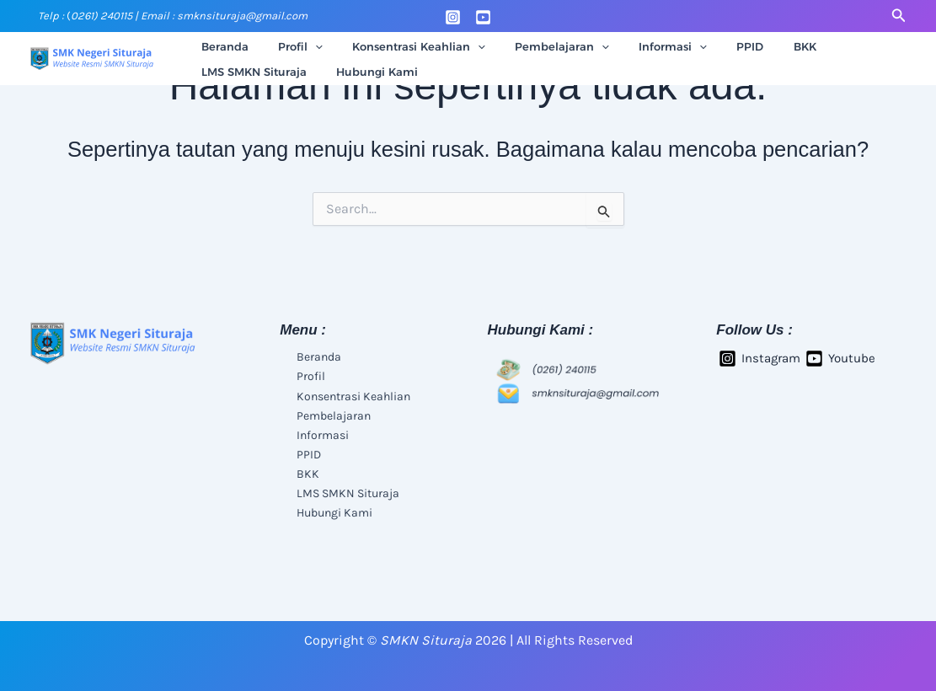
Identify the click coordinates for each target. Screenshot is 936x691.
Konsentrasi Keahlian (399, 46)
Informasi (637, 46)
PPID (706, 46)
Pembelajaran (535, 46)
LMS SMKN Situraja (839, 46)
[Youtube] (483, 17)
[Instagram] (453, 17)
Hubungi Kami (238, 71)
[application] (303, 46)
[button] (899, 16)
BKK (753, 46)
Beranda (220, 46)
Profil (288, 46)
